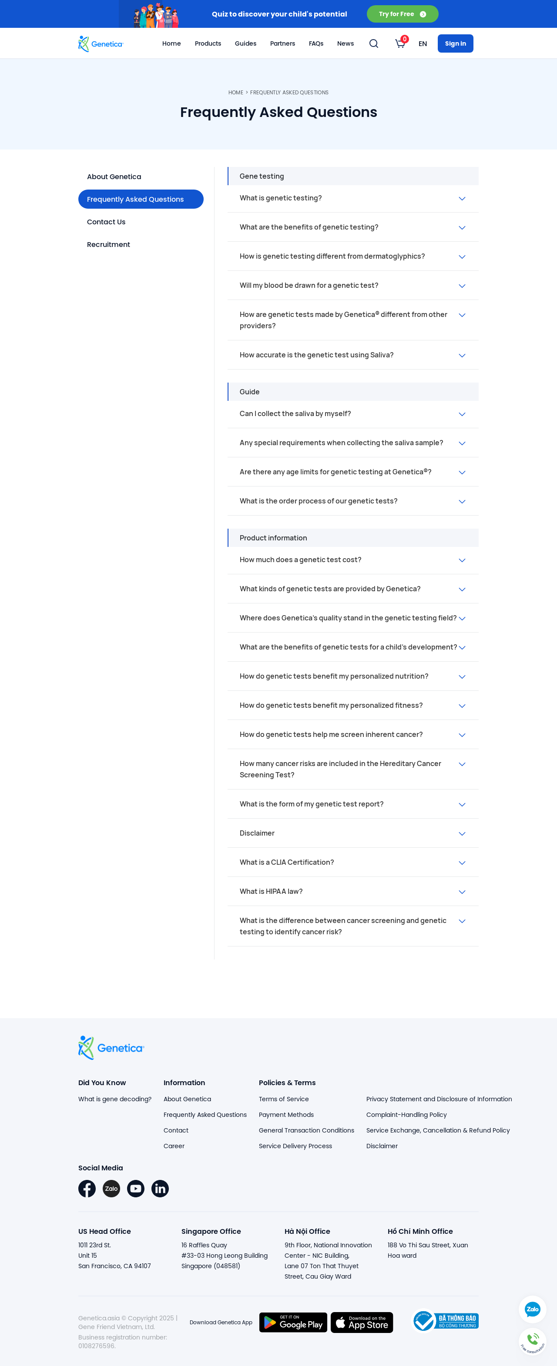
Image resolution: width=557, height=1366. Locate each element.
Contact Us (106, 221)
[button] (533, 1342)
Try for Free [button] (402, 14)
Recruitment (108, 244)
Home (171, 43)
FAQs (316, 43)
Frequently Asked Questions (289, 92)
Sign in (455, 43)
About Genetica (114, 176)
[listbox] (400, 43)
